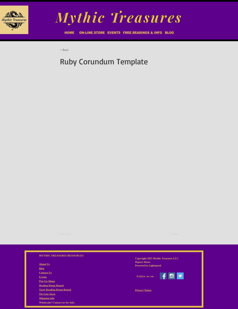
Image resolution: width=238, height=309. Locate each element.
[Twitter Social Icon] (180, 275)
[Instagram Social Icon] (171, 275)
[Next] (169, 233)
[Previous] (71, 233)
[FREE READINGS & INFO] (142, 32)
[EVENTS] (114, 32)
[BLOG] (169, 32)
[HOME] (69, 32)
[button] (71, 49)
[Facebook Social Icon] (163, 275)
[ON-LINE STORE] (92, 32)
